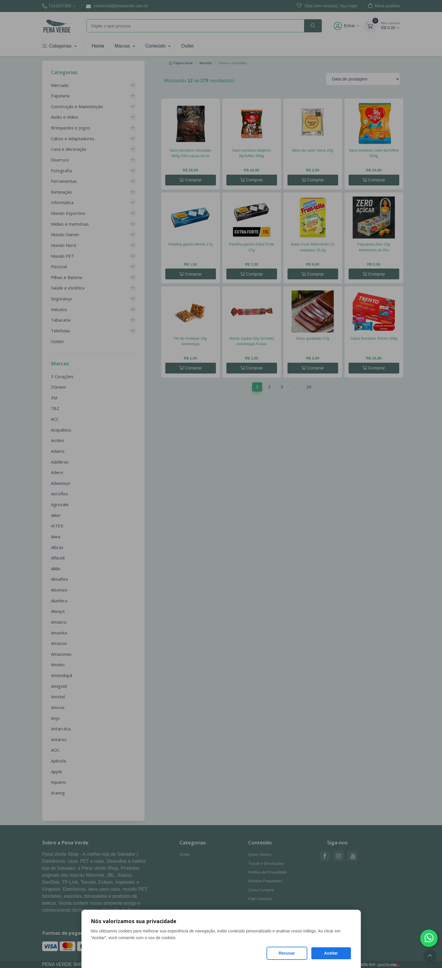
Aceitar (331, 953)
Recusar (287, 953)
